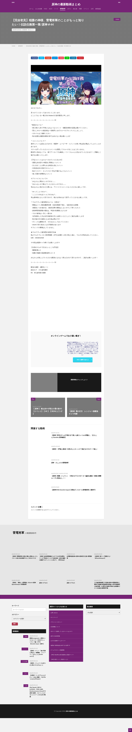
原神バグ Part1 (44, 586)
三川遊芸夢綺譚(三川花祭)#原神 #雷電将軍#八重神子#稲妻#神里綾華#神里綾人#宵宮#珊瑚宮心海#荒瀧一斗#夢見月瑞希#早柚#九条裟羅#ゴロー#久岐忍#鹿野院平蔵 (107, 590)
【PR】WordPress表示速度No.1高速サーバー (64, 664)
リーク (56, 9)
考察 (80, 9)
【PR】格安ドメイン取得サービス (61, 669)
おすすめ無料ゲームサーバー (59, 649)
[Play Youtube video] (66, 85)
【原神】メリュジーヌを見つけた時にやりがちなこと (37, 676)
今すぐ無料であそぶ (83, 360)
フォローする (79, 382)
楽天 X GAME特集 (56, 644)
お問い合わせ (55, 619)
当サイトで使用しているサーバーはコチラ (63, 639)
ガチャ (69, 9)
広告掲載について (56, 634)
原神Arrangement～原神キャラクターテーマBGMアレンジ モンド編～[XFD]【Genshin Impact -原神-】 (38, 649)
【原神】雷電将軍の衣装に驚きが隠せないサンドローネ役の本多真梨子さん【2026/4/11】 (24, 559)
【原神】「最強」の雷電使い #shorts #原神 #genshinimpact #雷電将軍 (24, 587)
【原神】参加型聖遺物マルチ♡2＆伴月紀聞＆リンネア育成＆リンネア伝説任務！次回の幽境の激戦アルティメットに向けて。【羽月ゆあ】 (52, 560)
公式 (92, 9)
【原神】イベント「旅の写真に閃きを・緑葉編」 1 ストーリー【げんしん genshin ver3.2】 (37, 664)
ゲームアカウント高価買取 (59, 659)
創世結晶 (98, 9)
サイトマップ (55, 624)
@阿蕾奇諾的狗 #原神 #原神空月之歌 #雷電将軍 (79, 558)
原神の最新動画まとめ (66, 4)
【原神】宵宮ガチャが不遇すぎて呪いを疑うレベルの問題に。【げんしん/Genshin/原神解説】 (75, 436)
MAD (45, 9)
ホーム (31, 9)
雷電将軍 (62, 9)
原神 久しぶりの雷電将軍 (61, 462)
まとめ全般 (38, 9)
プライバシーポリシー (57, 629)
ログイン (48, 510)
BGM (50, 9)
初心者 (75, 9)
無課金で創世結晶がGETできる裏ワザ (62, 654)
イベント (86, 9)
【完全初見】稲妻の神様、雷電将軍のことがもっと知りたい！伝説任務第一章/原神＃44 (48, 46)
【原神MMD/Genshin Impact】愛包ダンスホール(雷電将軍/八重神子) (76, 491)
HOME (13, 46)
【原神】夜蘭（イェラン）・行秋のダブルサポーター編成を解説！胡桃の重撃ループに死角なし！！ (75, 477)
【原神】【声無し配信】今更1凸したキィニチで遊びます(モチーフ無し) (76, 450)
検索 (14, 630)
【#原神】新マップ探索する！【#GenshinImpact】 (104, 558)
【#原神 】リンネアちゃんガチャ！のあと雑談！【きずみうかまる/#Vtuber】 (37, 689)
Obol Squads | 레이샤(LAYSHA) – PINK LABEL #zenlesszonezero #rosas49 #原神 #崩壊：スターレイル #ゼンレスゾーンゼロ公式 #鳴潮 (37, 705)
